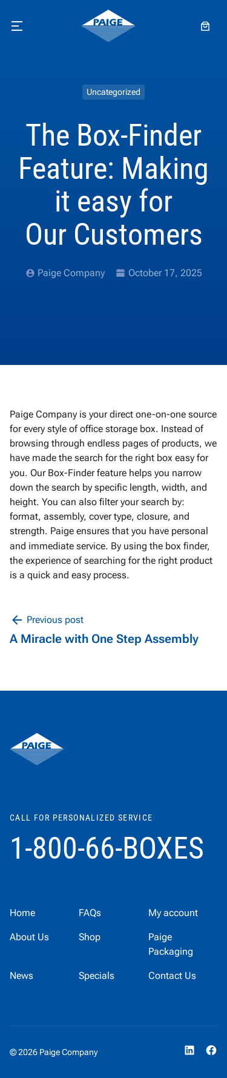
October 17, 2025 (165, 273)
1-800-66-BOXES (107, 848)
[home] (108, 26)
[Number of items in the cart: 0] (205, 26)
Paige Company (71, 273)
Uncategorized (113, 92)
